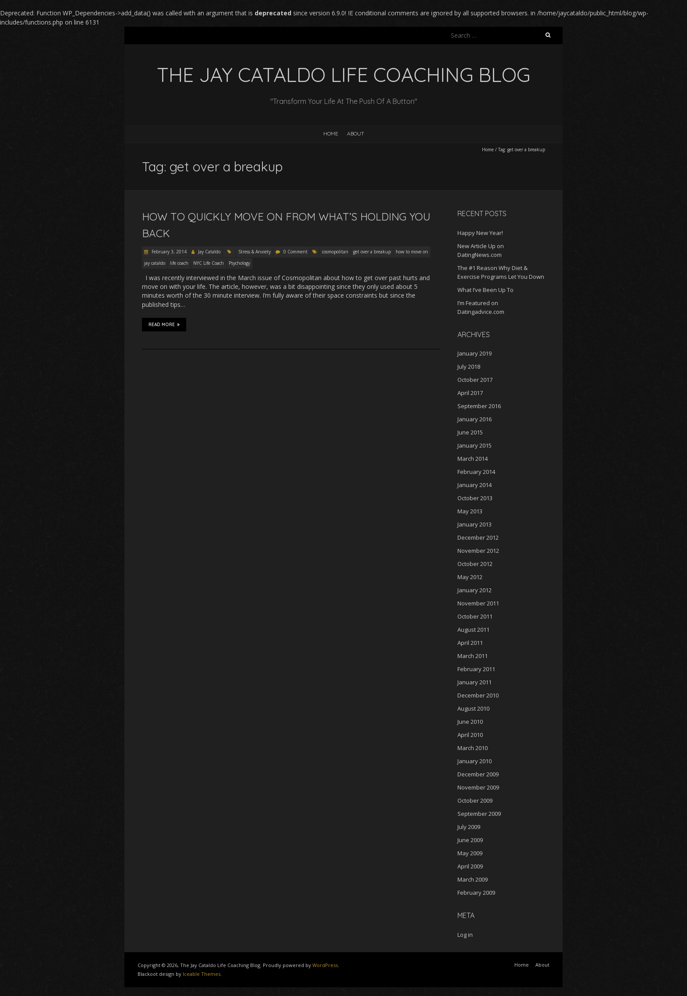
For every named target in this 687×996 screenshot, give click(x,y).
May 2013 (469, 511)
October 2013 (474, 498)
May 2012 (469, 577)
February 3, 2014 (168, 252)
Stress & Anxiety (254, 252)
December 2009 (478, 774)
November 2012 (478, 551)
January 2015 (474, 445)
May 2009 (469, 853)
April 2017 (470, 393)
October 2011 (474, 616)
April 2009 (470, 866)
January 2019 (474, 353)
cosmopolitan (335, 252)
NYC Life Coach (208, 263)
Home (330, 133)
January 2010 (474, 761)
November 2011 (478, 603)
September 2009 (479, 814)
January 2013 (474, 524)
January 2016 (474, 419)
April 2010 (470, 735)
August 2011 (473, 629)
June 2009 (470, 840)
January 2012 (474, 590)
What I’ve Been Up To (485, 290)
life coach (179, 263)
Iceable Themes (201, 974)
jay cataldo (154, 263)
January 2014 (474, 485)
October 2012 (474, 564)
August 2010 (473, 708)
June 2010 (470, 722)
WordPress (325, 965)
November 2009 (478, 787)
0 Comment (295, 252)
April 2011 (470, 643)
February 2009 (476, 892)
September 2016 (479, 406)
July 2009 (468, 827)
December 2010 (478, 695)
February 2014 (476, 472)
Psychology (239, 263)
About (355, 133)
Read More (164, 324)
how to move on (412, 252)
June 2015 (470, 432)
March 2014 (472, 458)
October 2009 (474, 800)
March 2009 (472, 879)
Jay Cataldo (209, 252)
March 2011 (472, 656)
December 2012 (478, 537)
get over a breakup (372, 252)
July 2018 (468, 366)
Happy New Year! (480, 233)
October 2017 (474, 380)
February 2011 (476, 669)
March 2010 (472, 748)
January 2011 (474, 682)
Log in (465, 935)
